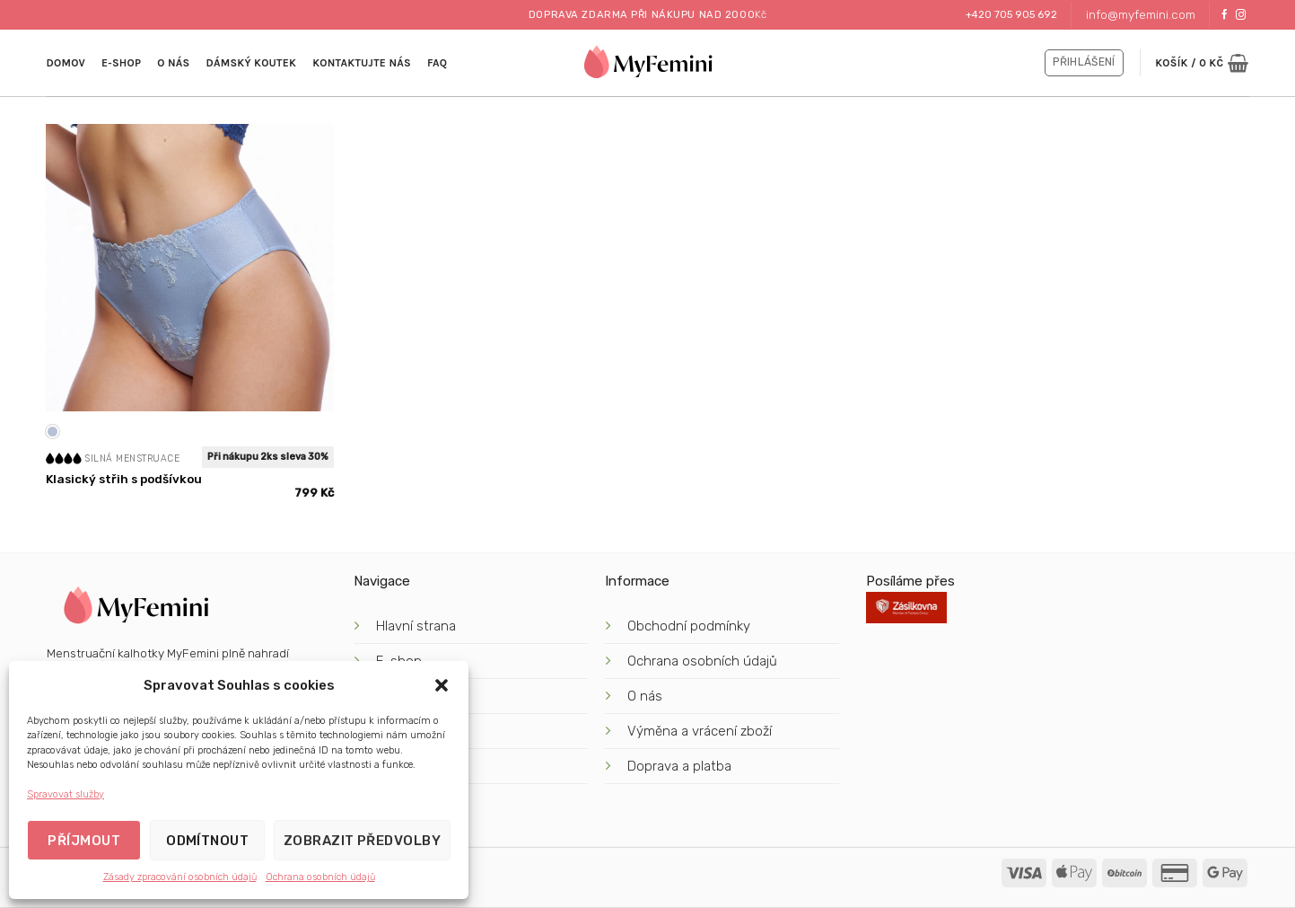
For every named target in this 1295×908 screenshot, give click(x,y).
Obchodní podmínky (688, 626)
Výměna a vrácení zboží (699, 731)
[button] (442, 685)
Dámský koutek (251, 63)
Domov (66, 63)
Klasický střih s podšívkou (124, 479)
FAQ (437, 63)
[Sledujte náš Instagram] (1241, 15)
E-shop (121, 63)
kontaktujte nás (361, 63)
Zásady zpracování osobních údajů (180, 877)
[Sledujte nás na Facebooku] (1224, 15)
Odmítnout (207, 841)
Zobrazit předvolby (362, 841)
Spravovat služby (65, 794)
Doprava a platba (681, 766)
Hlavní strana (416, 626)
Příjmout (84, 841)
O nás (173, 63)
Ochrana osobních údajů (320, 877)
